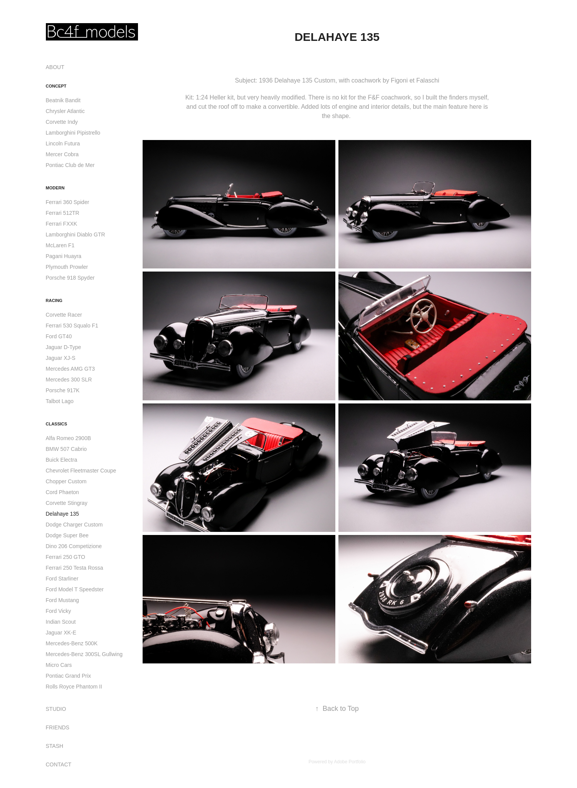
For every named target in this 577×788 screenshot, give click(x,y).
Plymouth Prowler (67, 267)
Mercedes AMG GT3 (70, 369)
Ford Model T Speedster (75, 589)
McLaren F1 (60, 245)
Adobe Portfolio (349, 761)
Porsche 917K (63, 390)
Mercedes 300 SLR (69, 379)
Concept (56, 86)
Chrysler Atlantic (65, 111)
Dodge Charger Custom (74, 524)
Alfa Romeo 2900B (68, 438)
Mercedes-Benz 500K (72, 643)
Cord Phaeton (62, 492)
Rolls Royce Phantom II (74, 686)
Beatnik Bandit (63, 100)
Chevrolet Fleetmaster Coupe (81, 470)
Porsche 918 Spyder (70, 278)
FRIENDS (57, 727)
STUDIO (56, 709)
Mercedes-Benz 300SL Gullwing (84, 654)
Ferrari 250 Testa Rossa (74, 568)
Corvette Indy (62, 122)
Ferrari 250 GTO (65, 557)
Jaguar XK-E (61, 632)
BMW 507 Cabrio (66, 449)
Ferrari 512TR (62, 213)
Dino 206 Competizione (74, 546)
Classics (56, 424)
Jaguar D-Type (63, 347)
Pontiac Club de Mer (70, 165)
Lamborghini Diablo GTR (75, 234)
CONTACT (59, 764)
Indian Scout (61, 622)
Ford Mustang (62, 600)
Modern (55, 188)
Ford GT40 (59, 336)
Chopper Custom (66, 481)
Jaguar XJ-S (61, 358)
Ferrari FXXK (61, 224)
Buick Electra (61, 460)
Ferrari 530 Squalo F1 (72, 325)
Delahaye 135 (62, 514)
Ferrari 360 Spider (67, 202)
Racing (54, 300)
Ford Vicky (58, 611)
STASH (55, 746)
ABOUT (55, 67)
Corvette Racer (64, 315)
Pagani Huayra (64, 256)
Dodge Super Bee (67, 535)
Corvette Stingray (66, 503)
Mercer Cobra (62, 154)
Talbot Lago (60, 401)
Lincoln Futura (63, 143)
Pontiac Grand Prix (68, 676)
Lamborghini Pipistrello (73, 133)
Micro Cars (59, 665)
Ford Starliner (62, 578)
